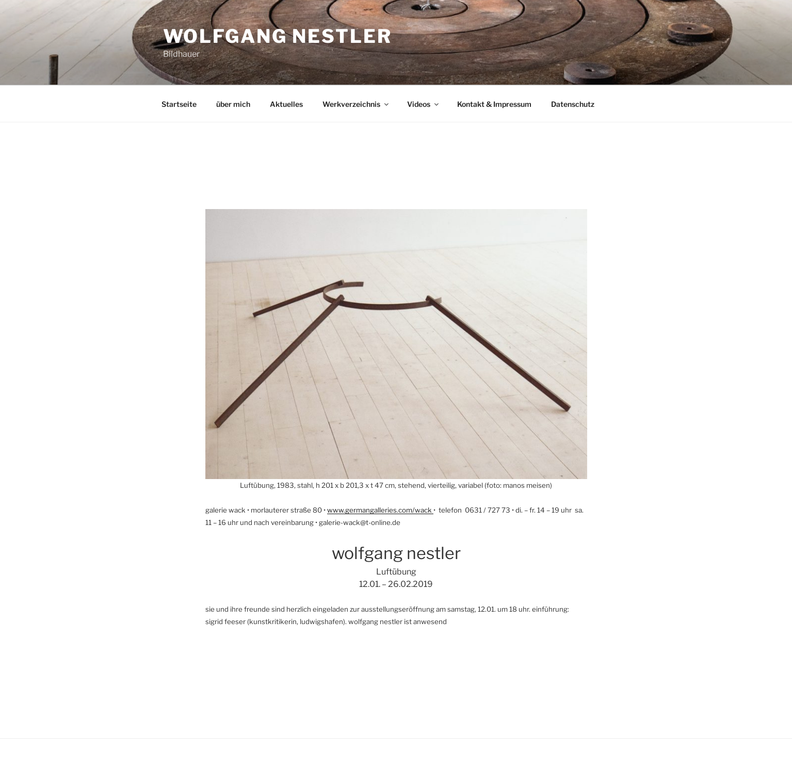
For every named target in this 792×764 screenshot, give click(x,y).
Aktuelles (286, 104)
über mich (233, 104)
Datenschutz (572, 104)
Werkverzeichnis (356, 104)
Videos (423, 104)
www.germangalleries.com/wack (380, 510)
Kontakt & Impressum (494, 104)
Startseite (179, 104)
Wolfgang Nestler (277, 36)
